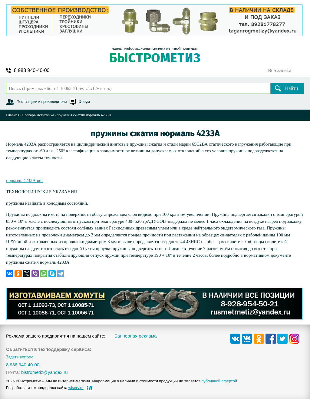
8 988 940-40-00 (31, 70)
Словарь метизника (38, 115)
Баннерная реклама (135, 335)
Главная (12, 115)
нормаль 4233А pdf (24, 180)
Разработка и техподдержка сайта (45, 387)
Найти (291, 88)
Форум (84, 102)
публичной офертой (219, 381)
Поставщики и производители (42, 102)
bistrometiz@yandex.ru (44, 372)
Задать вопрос (19, 357)
